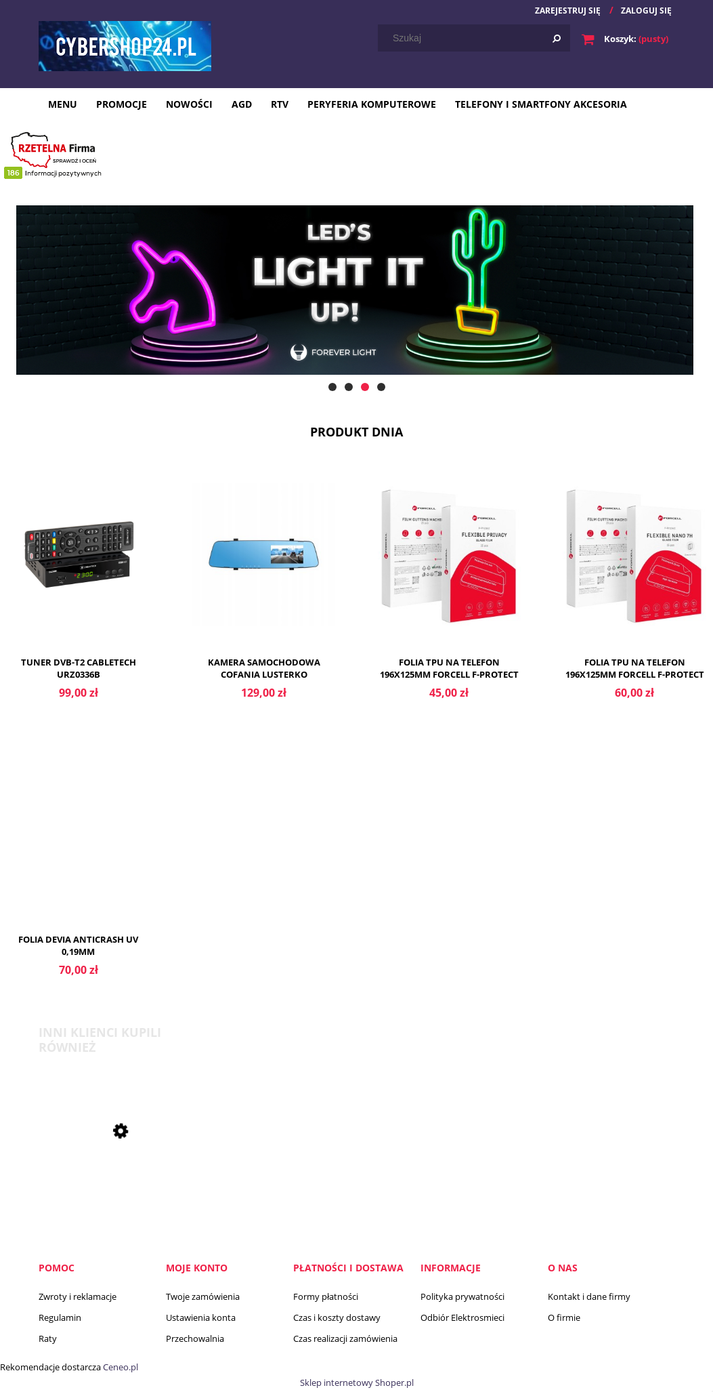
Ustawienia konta (201, 1317)
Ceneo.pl (120, 1367)
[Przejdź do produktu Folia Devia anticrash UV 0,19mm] (78, 849)
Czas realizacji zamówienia (345, 1338)
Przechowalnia (195, 1338)
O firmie (564, 1317)
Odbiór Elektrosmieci (462, 1317)
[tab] (332, 387)
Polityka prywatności (462, 1296)
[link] (356, 304)
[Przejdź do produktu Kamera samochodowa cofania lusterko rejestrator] (264, 572)
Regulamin (60, 1317)
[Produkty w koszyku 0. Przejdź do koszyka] (626, 39)
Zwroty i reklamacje (77, 1296)
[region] (356, 304)
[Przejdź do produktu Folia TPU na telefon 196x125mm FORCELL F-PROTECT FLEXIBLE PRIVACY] (449, 572)
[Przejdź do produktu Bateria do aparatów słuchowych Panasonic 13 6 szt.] (113, 1205)
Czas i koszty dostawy (337, 1317)
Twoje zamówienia (203, 1296)
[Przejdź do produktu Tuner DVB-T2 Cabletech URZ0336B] (78, 572)
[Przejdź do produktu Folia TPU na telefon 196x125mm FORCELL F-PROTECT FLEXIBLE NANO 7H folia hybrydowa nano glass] (634, 572)
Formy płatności (325, 1296)
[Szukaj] (556, 38)
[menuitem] (63, 104)
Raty (48, 1338)
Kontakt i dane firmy (589, 1296)
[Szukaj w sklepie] (476, 38)
